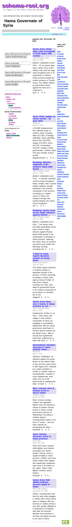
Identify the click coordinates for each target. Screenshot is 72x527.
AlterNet (59, 61)
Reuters (59, 183)
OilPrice (59, 170)
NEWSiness (60, 163)
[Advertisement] (42, 103)
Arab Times (60, 70)
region (7, 97)
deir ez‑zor (13, 118)
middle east (10, 99)
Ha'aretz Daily (61, 107)
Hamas (9, 138)
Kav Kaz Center (62, 139)
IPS (58, 109)
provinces (11, 103)
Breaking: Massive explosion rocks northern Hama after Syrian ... (43, 165)
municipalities (15, 108)
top (65, 522)
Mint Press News (62, 156)
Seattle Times (61, 190)
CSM (58, 79)
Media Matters (61, 146)
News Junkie (61, 165)
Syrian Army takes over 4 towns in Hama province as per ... (44, 304)
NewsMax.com (61, 167)
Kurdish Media (61, 142)
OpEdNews (60, 172)
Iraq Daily (60, 121)
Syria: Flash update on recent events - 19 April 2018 (44, 118)
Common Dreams (62, 86)
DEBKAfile (60, 91)
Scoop (59, 186)
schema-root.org (13, 94)
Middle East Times (63, 153)
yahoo (67, 28)
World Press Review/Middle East (61, 216)
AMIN (59, 51)
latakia (11, 124)
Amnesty (59, 63)
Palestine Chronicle (63, 174)
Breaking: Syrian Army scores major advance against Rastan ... (44, 212)
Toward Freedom (62, 195)
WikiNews (60, 207)
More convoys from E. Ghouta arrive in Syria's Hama (44, 390)
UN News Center (62, 197)
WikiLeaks (60, 204)
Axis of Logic (61, 72)
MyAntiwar (60, 160)
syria (8, 101)
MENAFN (60, 144)
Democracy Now (62, 95)
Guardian (60, 102)
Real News (60, 181)
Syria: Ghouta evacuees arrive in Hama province (42, 436)
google (60, 28)
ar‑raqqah (12, 116)
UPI (58, 200)
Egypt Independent (63, 98)
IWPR (59, 112)
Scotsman (60, 188)
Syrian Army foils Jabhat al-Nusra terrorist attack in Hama (41, 483)
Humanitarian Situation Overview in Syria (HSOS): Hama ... (44, 347)
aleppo (11, 114)
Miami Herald (61, 149)
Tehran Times (61, 193)
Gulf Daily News (62, 105)
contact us (57, 34)
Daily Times (60, 93)
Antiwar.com (60, 65)
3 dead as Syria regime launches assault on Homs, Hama (41, 257)
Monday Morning (62, 158)
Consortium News (62, 89)
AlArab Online (61, 58)
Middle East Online (63, 151)
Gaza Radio (60, 100)
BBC (58, 75)
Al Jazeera (60, 54)
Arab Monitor (61, 68)
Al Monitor (60, 56)
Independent (61, 114)
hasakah (12, 122)
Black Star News (62, 77)
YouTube (66, 30)
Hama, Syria (11, 133)
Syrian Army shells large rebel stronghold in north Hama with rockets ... (44, 52)
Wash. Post (60, 202)
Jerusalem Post (62, 133)
